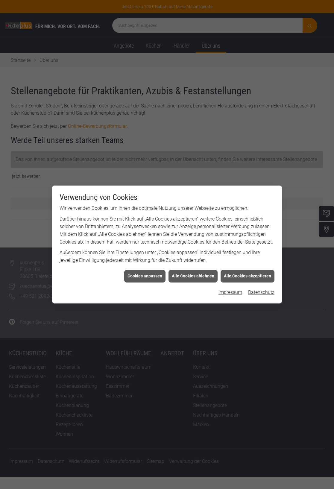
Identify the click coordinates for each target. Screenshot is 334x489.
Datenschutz (261, 287)
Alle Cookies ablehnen (193, 270)
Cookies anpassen (144, 270)
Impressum (230, 287)
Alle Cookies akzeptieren (247, 270)
